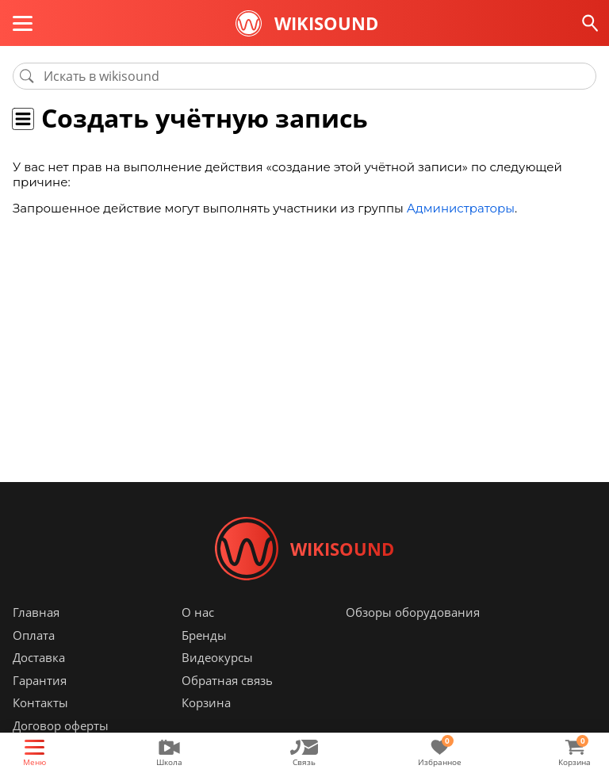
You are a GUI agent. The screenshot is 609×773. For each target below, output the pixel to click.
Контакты (40, 702)
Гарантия (40, 680)
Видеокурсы (217, 657)
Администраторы (461, 208)
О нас (198, 612)
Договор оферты (61, 725)
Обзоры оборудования (413, 612)
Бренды (204, 635)
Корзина (206, 702)
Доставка (39, 657)
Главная (36, 612)
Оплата (34, 635)
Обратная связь (227, 680)
